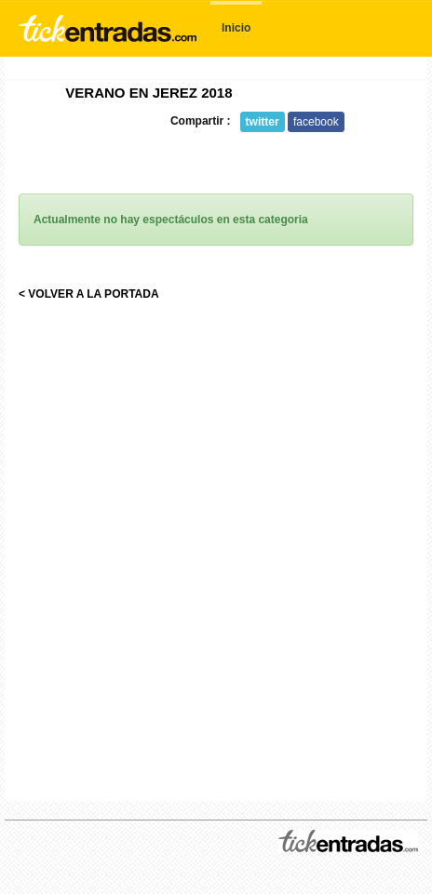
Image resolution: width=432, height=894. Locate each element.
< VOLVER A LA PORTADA (89, 293)
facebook (316, 121)
